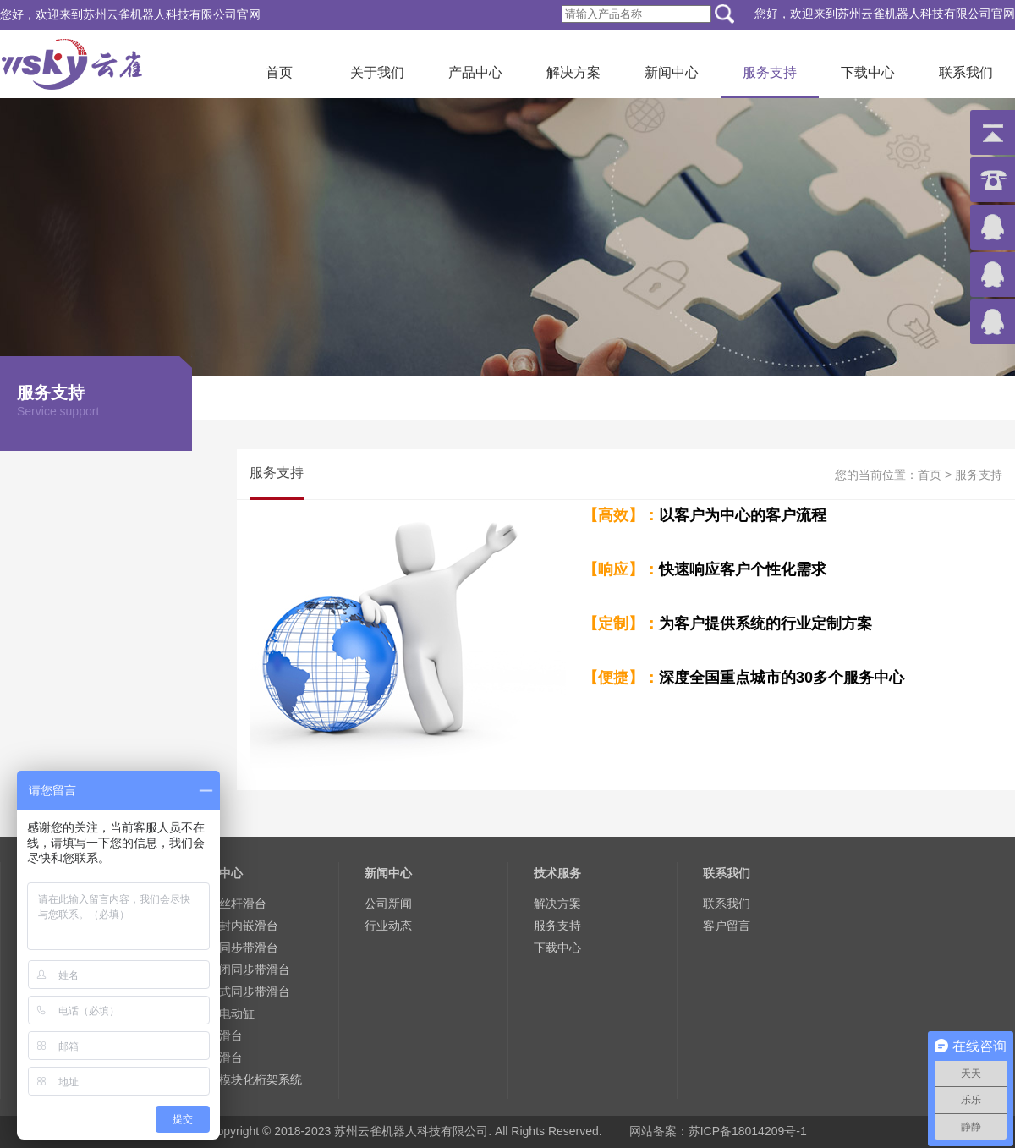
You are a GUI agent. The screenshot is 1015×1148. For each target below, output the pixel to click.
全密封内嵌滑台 (236, 925)
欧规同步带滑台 (236, 947)
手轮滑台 (219, 1057)
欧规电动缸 (225, 1013)
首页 (279, 72)
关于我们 (377, 72)
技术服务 (557, 873)
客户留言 (726, 925)
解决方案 (573, 72)
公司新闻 (388, 903)
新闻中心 (672, 72)
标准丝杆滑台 (230, 903)
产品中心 (475, 72)
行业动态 (388, 925)
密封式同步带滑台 (242, 991)
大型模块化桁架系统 (248, 1079)
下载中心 (868, 72)
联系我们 (966, 72)
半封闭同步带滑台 (242, 969)
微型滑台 (219, 1035)
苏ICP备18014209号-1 (748, 1131)
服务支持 (770, 72)
